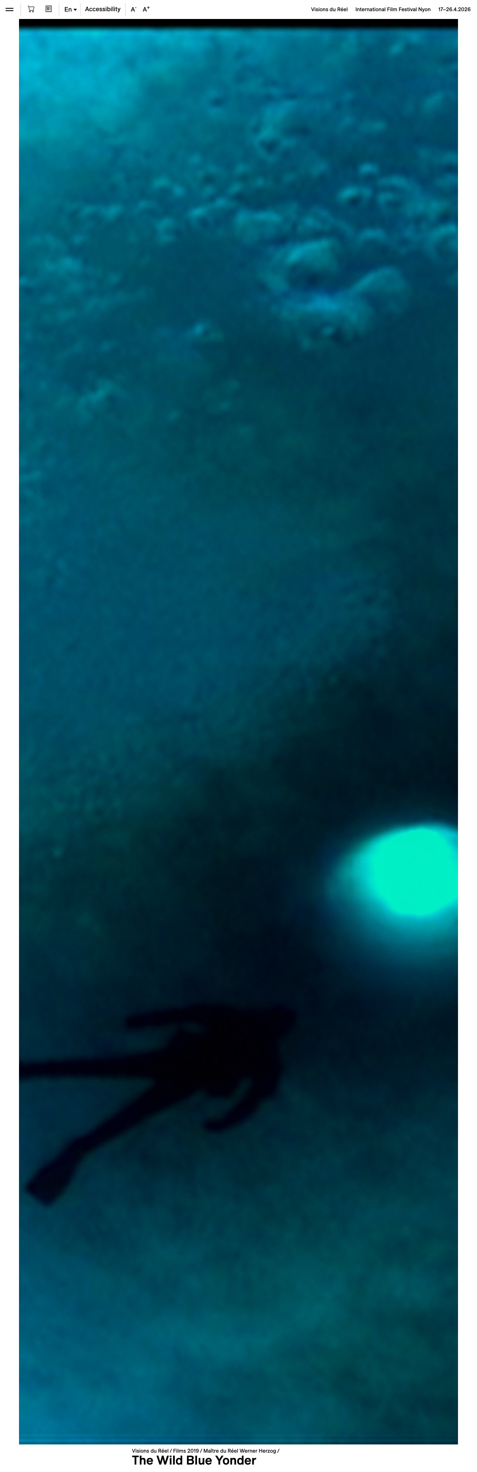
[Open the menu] (9, 9)
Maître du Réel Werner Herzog (239, 1451)
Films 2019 (186, 1451)
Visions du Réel (150, 1451)
